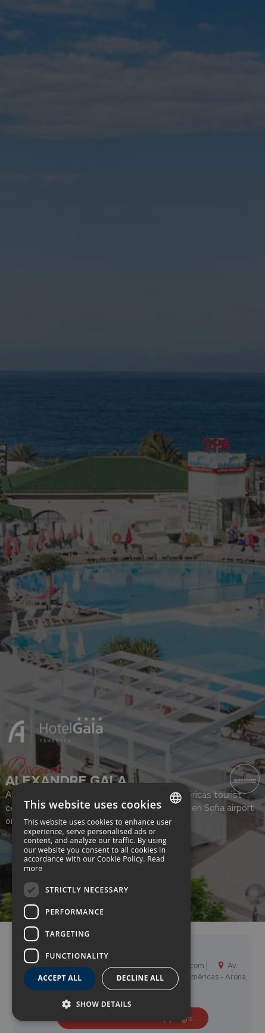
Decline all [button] (140, 978)
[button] (101, 1003)
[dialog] (101, 902)
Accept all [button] (60, 978)
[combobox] (176, 798)
